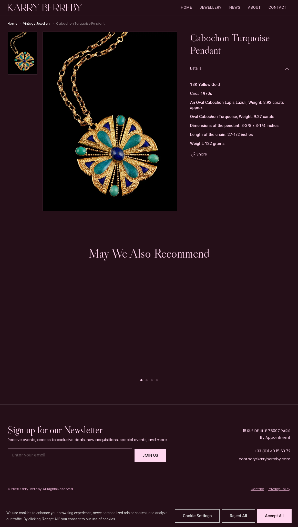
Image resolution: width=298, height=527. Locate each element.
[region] (149, 516)
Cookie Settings (197, 515)
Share (202, 154)
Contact (257, 489)
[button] (141, 380)
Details (195, 68)
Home (12, 23)
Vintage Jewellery (36, 23)
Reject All (238, 515)
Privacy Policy (279, 489)
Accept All (274, 515)
